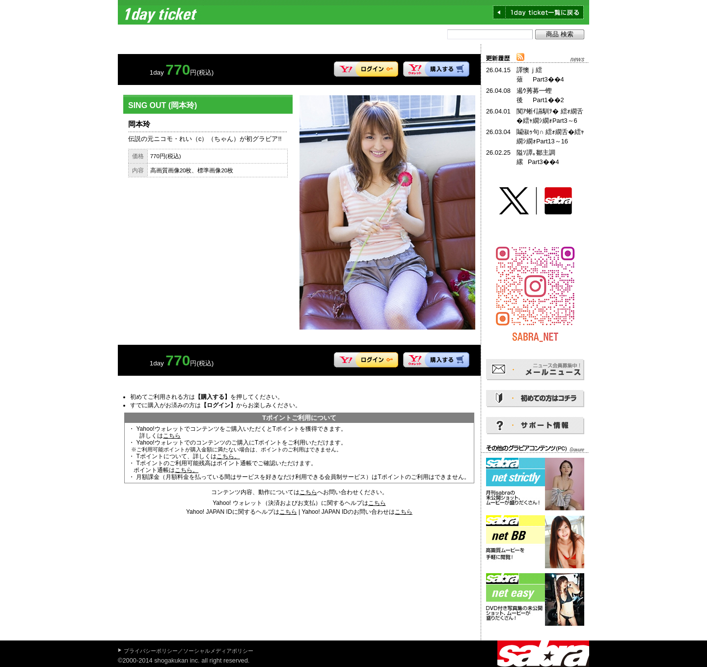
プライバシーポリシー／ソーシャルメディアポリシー (188, 651)
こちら (172, 435)
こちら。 (228, 456)
